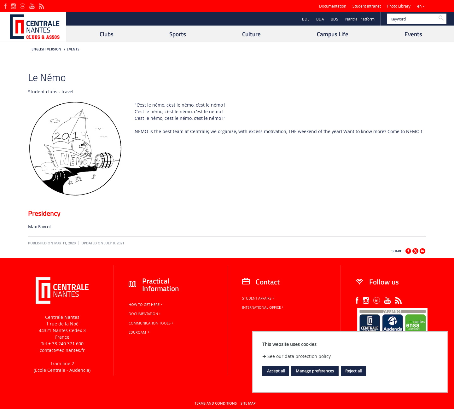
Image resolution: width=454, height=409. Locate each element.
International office (263, 307)
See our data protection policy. (299, 356)
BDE (306, 19)
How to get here (146, 304)
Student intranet (366, 6)
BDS (334, 19)
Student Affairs (258, 298)
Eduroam (139, 332)
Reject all (353, 371)
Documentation (332, 6)
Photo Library (398, 6)
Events (73, 49)
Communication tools (151, 323)
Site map (248, 403)
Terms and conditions (216, 403)
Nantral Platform (360, 19)
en (419, 6)
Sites (436, 6)
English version (46, 49)
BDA (320, 19)
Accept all (276, 371)
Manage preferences (315, 371)
